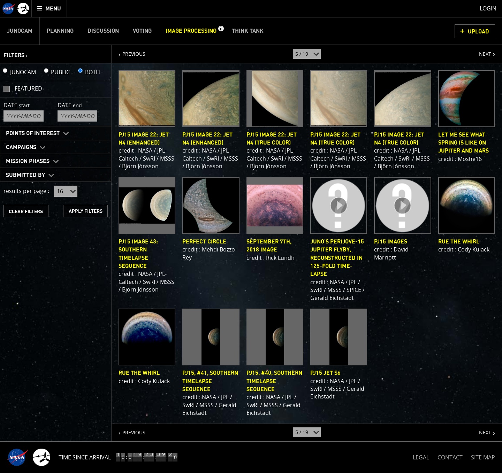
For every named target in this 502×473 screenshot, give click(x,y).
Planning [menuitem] (60, 31)
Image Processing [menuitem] (191, 31)
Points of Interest (33, 133)
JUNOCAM (23, 72)
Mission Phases (28, 161)
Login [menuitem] (488, 8)
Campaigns (21, 147)
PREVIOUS (128, 51)
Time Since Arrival (85, 457)
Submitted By (25, 175)
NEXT (481, 51)
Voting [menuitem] (142, 31)
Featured (28, 88)
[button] (220, 31)
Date (16, 105)
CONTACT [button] (450, 457)
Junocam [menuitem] (19, 31)
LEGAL (421, 456)
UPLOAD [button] (478, 31)
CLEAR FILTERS (26, 211)
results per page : (26, 191)
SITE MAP (483, 457)
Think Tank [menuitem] (248, 31)
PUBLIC (60, 72)
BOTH (92, 72)
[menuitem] (49, 8)
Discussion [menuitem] (103, 31)
